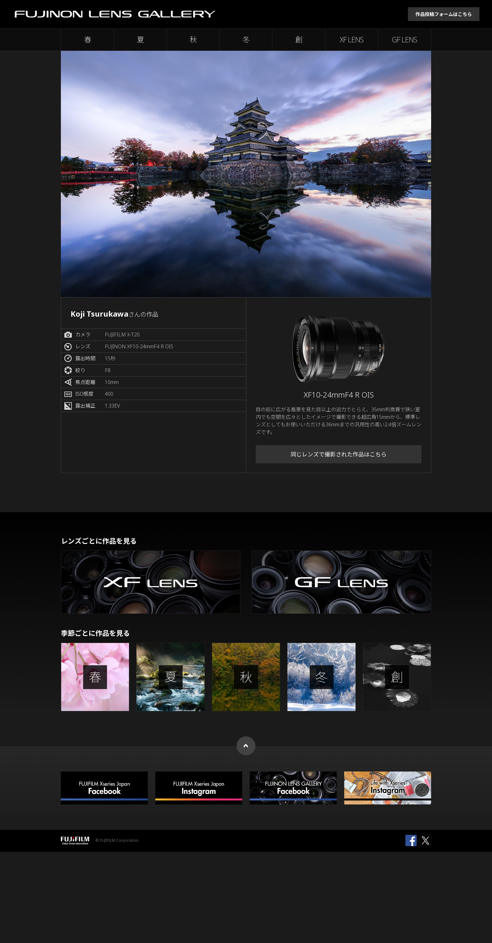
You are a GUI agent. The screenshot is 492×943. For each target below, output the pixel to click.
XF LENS (351, 39)
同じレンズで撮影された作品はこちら (339, 454)
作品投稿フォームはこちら (443, 14)
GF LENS (404, 39)
